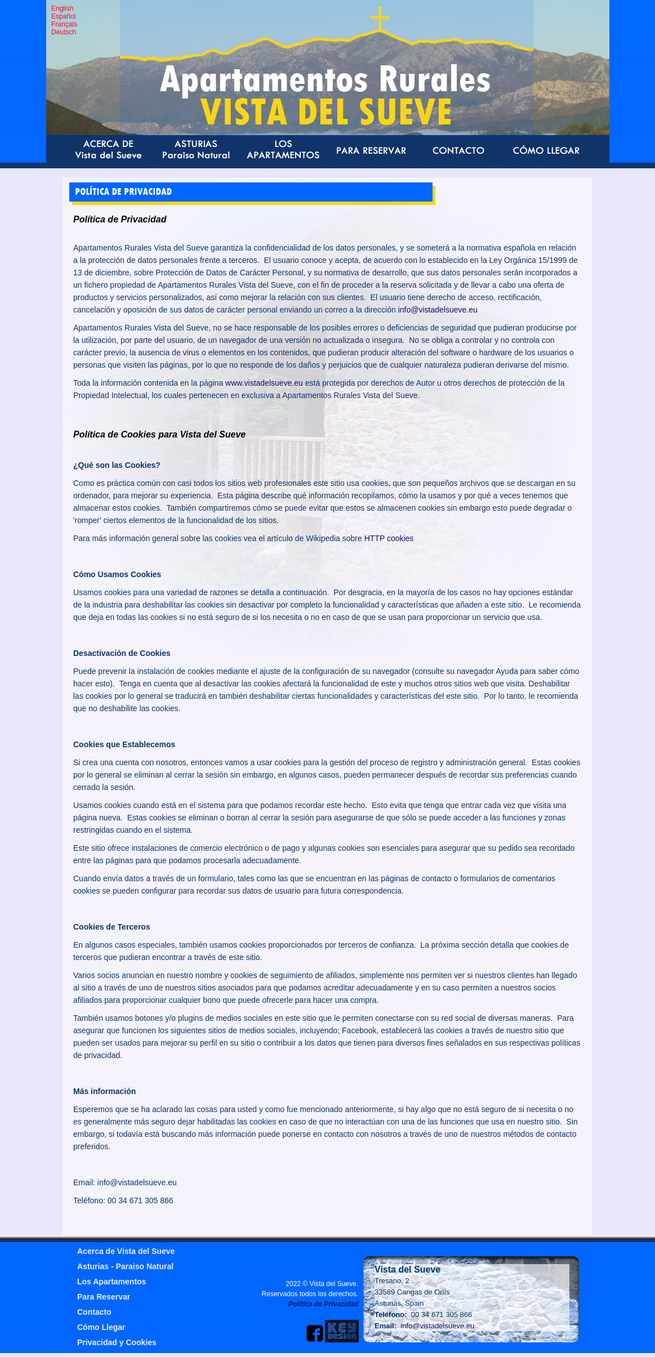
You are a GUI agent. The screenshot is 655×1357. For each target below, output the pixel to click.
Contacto (94, 1311)
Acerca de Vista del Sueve (126, 1251)
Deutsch (63, 32)
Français (64, 24)
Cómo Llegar (101, 1327)
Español (63, 16)
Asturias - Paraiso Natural (125, 1266)
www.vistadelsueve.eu (264, 382)
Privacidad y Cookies (117, 1342)
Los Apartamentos (111, 1281)
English (62, 8)
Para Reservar (103, 1296)
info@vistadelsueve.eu (438, 309)
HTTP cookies (389, 538)
